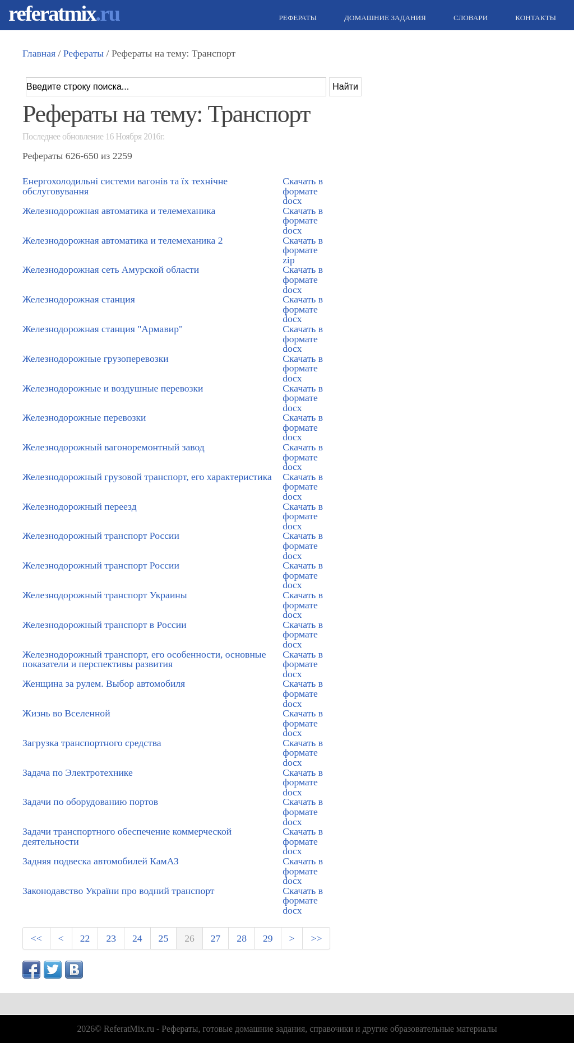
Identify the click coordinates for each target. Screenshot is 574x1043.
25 (164, 938)
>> (316, 938)
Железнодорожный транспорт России (100, 535)
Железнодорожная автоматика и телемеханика (118, 210)
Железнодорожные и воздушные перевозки (112, 388)
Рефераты (296, 17)
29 (268, 938)
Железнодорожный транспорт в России (104, 624)
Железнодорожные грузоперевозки (95, 358)
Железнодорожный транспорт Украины (104, 594)
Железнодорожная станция (78, 299)
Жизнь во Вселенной (66, 713)
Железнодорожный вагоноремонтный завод (113, 447)
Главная (38, 53)
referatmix (63, 13)
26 (189, 938)
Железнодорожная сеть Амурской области (110, 269)
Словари (469, 17)
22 (85, 938)
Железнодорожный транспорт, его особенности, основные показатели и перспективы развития (144, 659)
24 (137, 938)
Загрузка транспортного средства (91, 742)
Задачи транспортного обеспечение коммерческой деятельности (127, 836)
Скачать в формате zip (303, 250)
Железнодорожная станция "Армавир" (102, 328)
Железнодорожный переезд (79, 506)
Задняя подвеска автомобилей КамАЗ (100, 861)
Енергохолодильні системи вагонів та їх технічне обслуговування (125, 186)
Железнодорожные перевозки (84, 417)
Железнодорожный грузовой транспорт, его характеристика (147, 476)
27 (216, 938)
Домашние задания (383, 17)
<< (36, 938)
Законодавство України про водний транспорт (118, 890)
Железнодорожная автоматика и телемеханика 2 (122, 240)
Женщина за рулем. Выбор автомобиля (103, 683)
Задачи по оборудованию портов (90, 801)
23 (111, 938)
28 (242, 938)
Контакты (534, 17)
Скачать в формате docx (303, 190)
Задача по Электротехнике (77, 772)
